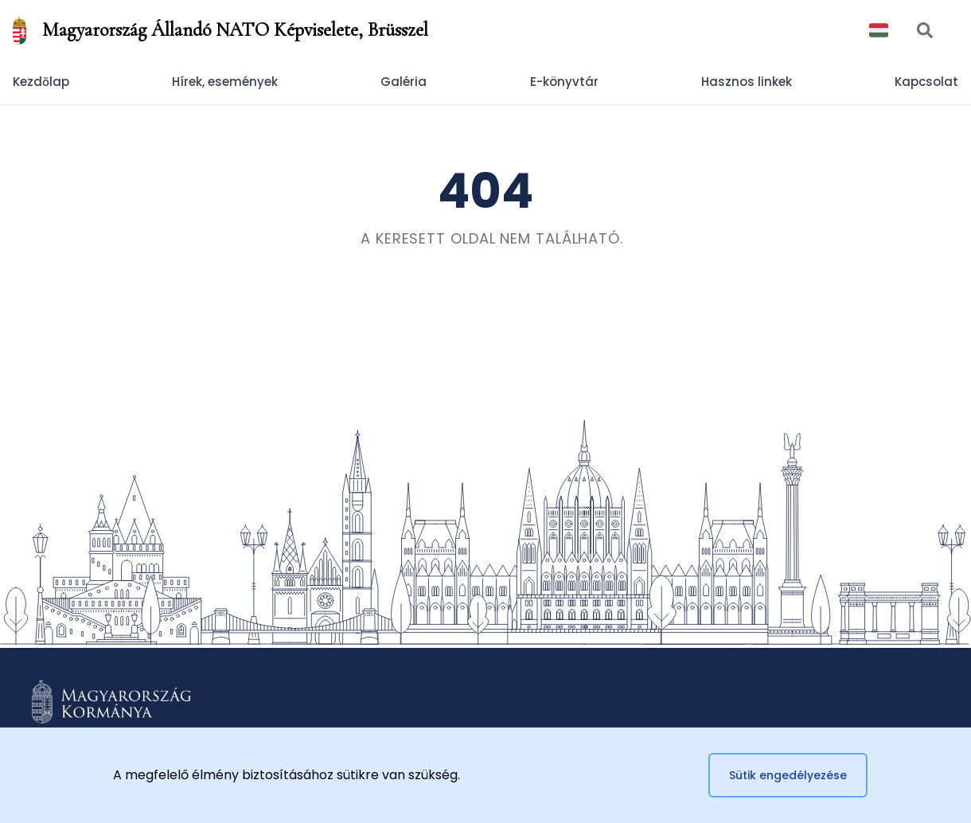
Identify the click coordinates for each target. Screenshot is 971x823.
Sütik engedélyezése (788, 775)
